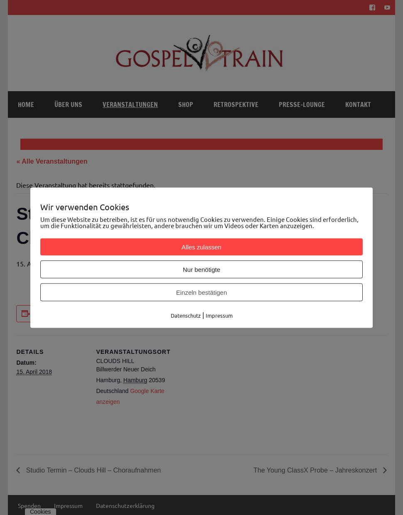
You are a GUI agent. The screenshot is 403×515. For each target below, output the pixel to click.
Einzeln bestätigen (201, 292)
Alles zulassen (201, 246)
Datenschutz (186, 314)
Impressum (219, 314)
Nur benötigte (201, 269)
